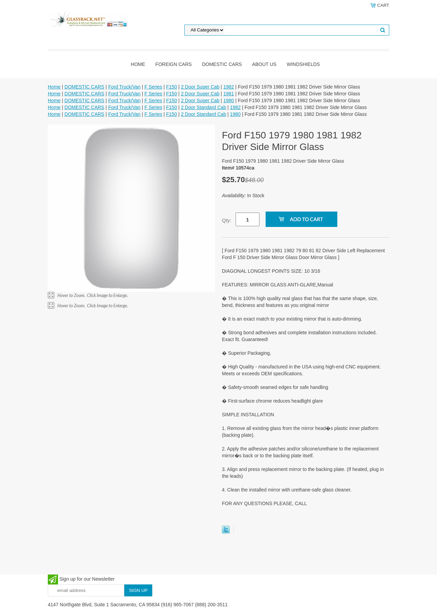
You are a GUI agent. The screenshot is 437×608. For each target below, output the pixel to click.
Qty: (226, 220)
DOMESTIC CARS (222, 64)
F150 (171, 87)
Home (138, 64)
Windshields (303, 64)
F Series (153, 87)
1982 (228, 87)
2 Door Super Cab (200, 87)
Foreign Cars (173, 64)
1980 (228, 100)
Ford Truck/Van (124, 87)
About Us (264, 64)
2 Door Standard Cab (203, 107)
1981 (228, 93)
